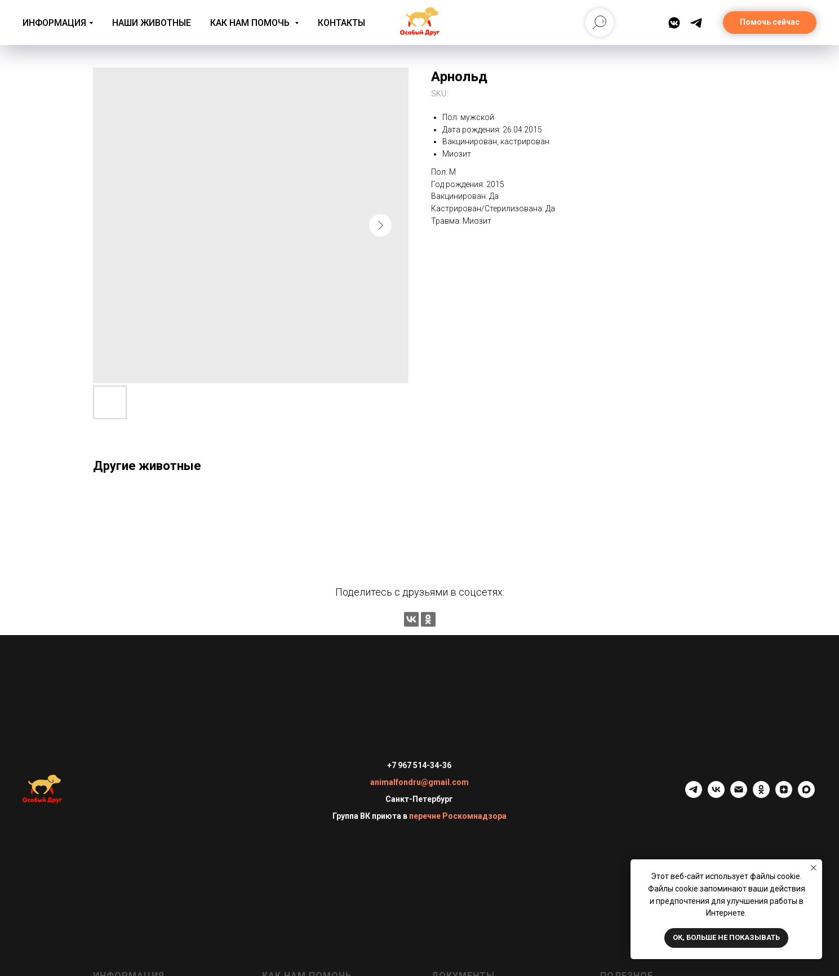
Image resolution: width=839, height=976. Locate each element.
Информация (54, 22)
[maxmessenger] (806, 795)
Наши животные (151, 22)
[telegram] (693, 795)
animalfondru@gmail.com (419, 782)
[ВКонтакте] (674, 23)
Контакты (341, 22)
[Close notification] (813, 867)
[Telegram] (696, 23)
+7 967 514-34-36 (419, 765)
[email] (738, 795)
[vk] (716, 795)
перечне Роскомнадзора (458, 815)
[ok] (761, 795)
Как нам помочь (251, 22)
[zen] (783, 795)
